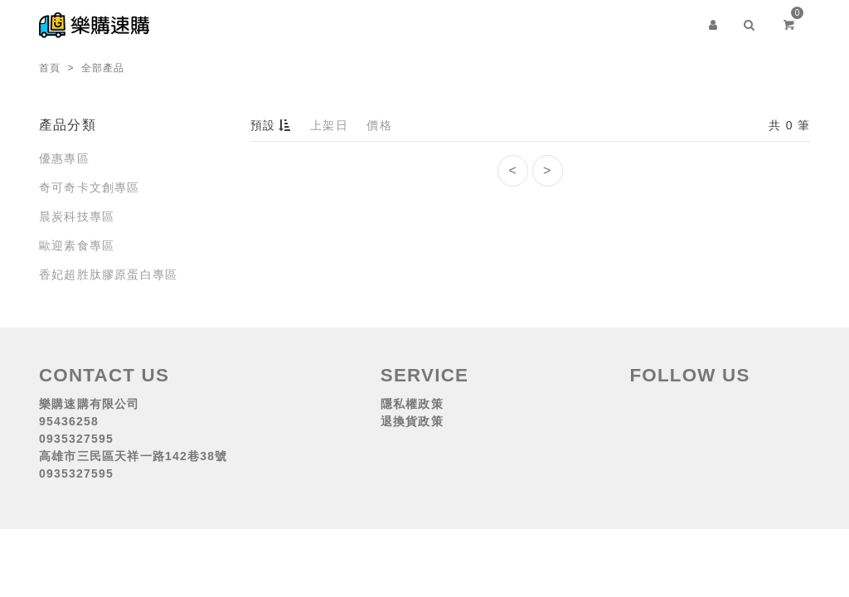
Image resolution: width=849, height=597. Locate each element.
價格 (378, 125)
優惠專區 (64, 158)
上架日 (329, 125)
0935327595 (76, 438)
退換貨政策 (412, 421)
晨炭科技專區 (76, 216)
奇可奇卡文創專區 (89, 187)
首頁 (50, 68)
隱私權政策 (412, 403)
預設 (273, 125)
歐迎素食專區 (76, 245)
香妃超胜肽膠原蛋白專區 (108, 274)
